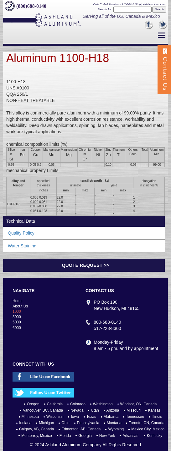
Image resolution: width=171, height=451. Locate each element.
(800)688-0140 (31, 6)
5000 (17, 322)
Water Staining (22, 245)
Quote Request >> (85, 265)
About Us (20, 306)
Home (18, 301)
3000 (17, 317)
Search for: (105, 9)
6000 (17, 328)
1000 (17, 311)
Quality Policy (21, 233)
